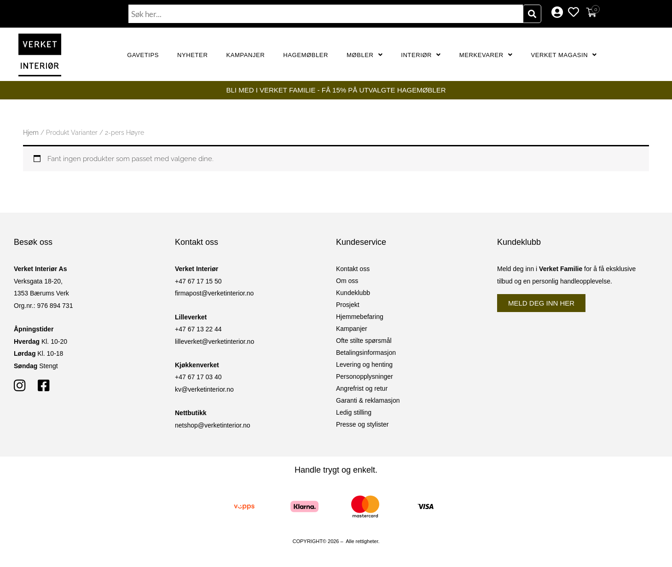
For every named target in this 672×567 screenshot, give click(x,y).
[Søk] (532, 14)
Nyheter (192, 55)
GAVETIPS (143, 55)
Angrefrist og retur (362, 388)
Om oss (347, 280)
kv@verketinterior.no (204, 389)
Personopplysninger (364, 376)
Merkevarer (486, 55)
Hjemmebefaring (359, 316)
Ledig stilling (353, 412)
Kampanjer (245, 55)
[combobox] (325, 14)
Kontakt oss (353, 268)
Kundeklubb (353, 292)
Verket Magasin (564, 55)
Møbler (364, 55)
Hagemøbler (305, 55)
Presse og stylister (362, 424)
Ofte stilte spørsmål (364, 340)
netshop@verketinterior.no (212, 425)
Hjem (31, 132)
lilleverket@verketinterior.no (214, 341)
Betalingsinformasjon (366, 352)
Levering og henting (364, 364)
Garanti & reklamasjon (368, 400)
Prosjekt (347, 304)
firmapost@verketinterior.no (214, 293)
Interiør (421, 55)
